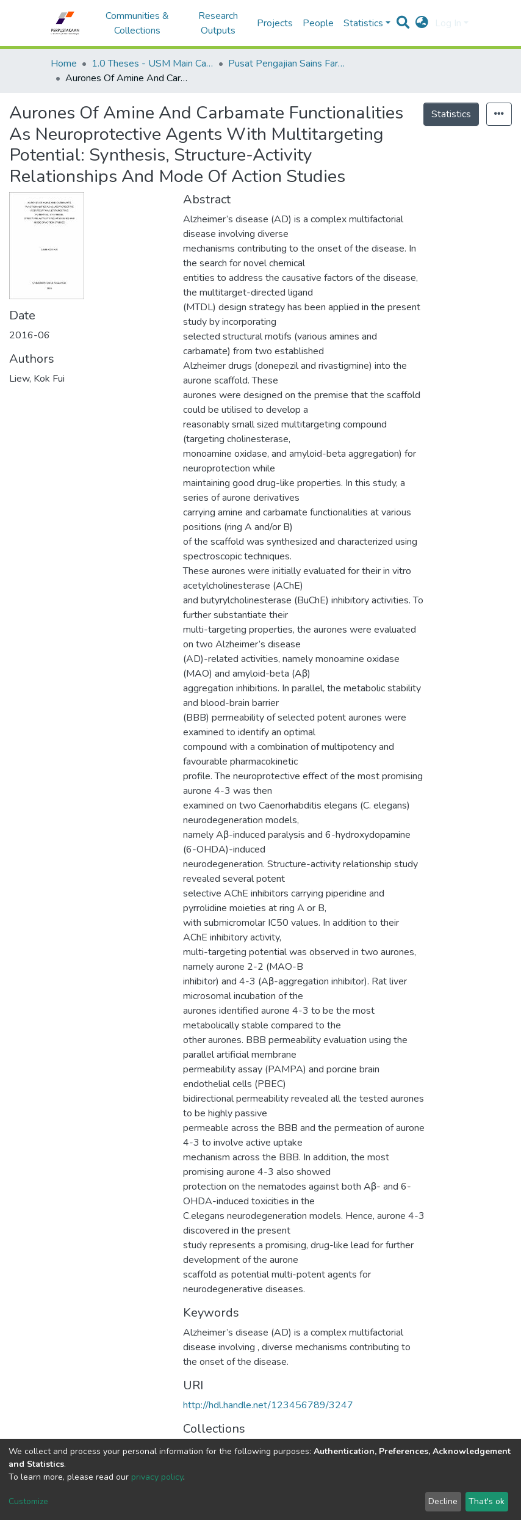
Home (64, 63)
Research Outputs (218, 23)
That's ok (487, 1501)
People (318, 23)
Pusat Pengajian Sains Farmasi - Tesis (289, 63)
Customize (28, 1501)
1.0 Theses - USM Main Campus (153, 63)
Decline (443, 1501)
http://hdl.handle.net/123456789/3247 (268, 1405)
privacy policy (157, 1477)
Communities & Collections (137, 23)
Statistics (451, 114)
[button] (422, 23)
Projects (275, 23)
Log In (448, 23)
